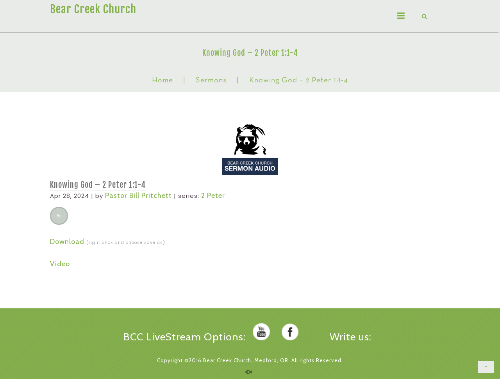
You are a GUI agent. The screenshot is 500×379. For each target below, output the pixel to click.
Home (162, 80)
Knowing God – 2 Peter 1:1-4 (98, 185)
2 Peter (213, 195)
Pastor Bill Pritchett (138, 195)
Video (60, 264)
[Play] (59, 216)
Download (67, 241)
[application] (59, 216)
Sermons (211, 80)
